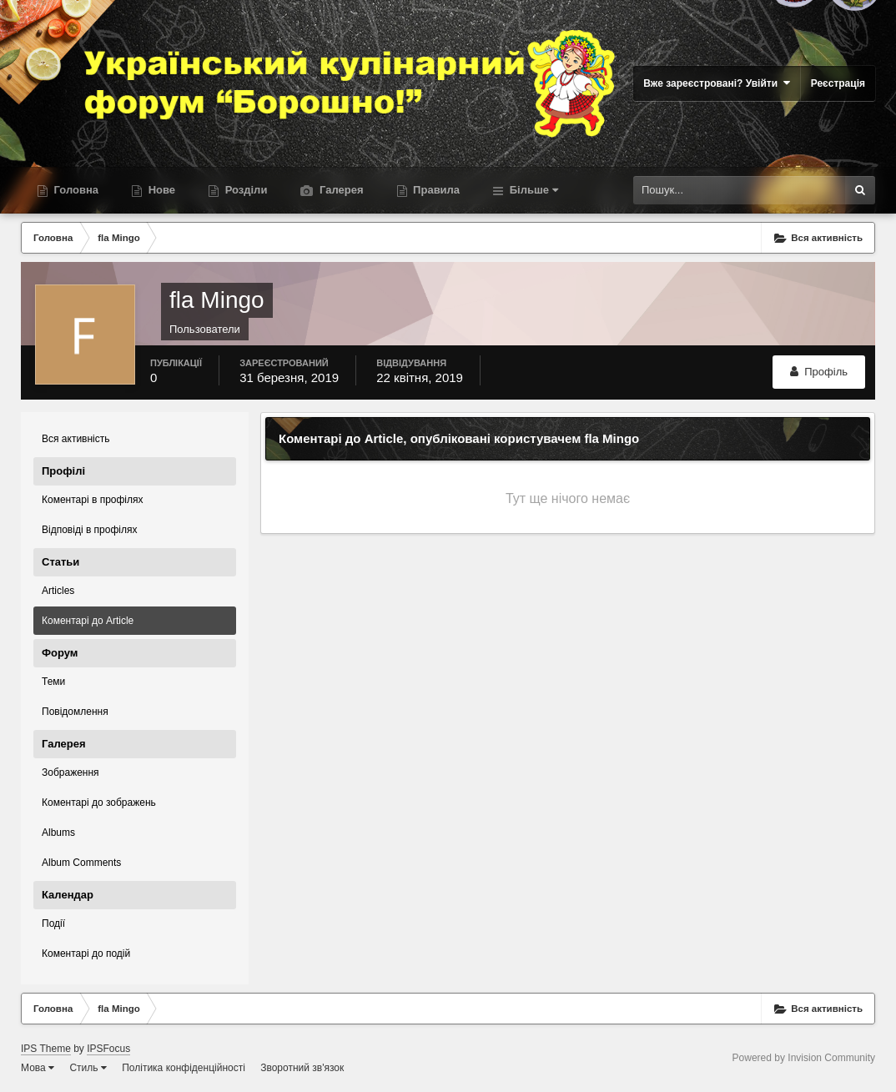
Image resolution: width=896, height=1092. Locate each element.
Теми (53, 681)
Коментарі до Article (87, 621)
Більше (532, 190)
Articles (58, 590)
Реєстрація (838, 83)
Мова (37, 1068)
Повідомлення (75, 711)
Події (53, 923)
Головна (74, 190)
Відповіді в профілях (89, 530)
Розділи (244, 190)
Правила (435, 190)
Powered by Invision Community (803, 1058)
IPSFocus (108, 1048)
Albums (58, 832)
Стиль (87, 1068)
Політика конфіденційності (183, 1068)
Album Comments (81, 862)
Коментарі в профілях (92, 500)
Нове (160, 190)
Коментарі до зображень (99, 802)
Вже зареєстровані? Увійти (716, 83)
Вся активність (76, 439)
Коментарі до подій (86, 953)
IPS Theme (46, 1048)
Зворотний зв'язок (302, 1068)
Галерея (339, 190)
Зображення (70, 772)
